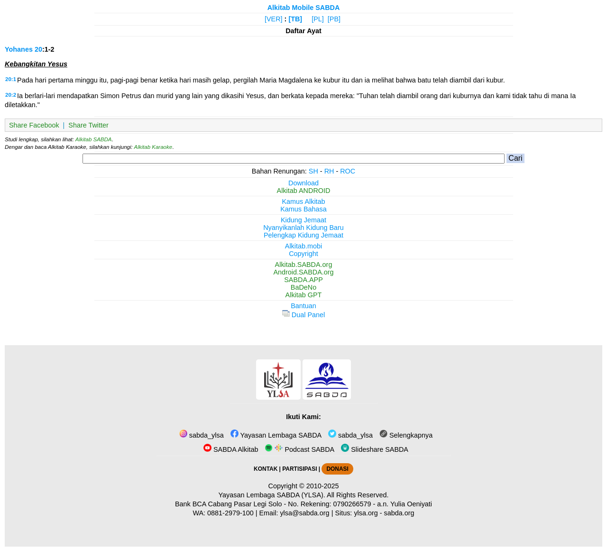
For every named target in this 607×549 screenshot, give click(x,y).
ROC (347, 171)
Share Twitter (88, 125)
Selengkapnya (405, 435)
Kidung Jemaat (303, 220)
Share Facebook (34, 125)
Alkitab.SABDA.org (303, 264)
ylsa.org (365, 513)
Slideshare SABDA (374, 449)
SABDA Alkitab (230, 449)
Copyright (303, 253)
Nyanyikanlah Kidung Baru (303, 227)
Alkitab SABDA (93, 139)
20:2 (10, 95)
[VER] (274, 19)
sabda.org (399, 513)
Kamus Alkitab (303, 201)
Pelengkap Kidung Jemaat (303, 235)
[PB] (334, 19)
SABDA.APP (303, 280)
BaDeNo (303, 287)
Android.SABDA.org (303, 272)
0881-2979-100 (230, 513)
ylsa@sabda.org (304, 513)
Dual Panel (303, 315)
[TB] (295, 19)
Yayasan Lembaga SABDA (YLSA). (272, 495)
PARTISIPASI (299, 469)
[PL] (318, 19)
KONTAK (265, 469)
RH (329, 171)
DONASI (337, 469)
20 (38, 49)
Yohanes (19, 49)
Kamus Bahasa (303, 209)
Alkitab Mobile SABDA (303, 7)
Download (303, 183)
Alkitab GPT (303, 295)
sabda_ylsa (201, 435)
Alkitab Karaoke (153, 147)
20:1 (10, 79)
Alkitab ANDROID (304, 190)
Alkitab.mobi (303, 246)
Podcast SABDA (299, 449)
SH (313, 171)
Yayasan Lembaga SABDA (276, 435)
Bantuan (303, 306)
